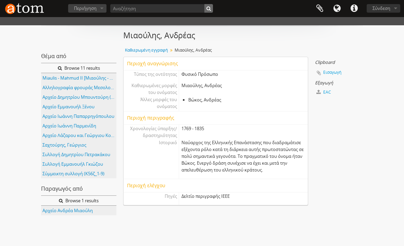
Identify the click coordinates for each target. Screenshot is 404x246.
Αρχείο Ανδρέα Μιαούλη (67, 210)
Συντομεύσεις (354, 8)
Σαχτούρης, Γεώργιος (64, 145)
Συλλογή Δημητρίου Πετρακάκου (76, 154)
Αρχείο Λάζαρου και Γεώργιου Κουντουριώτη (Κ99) (79, 135)
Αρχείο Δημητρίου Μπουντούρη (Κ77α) (79, 97)
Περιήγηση (85, 8)
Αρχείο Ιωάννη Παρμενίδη (69, 126)
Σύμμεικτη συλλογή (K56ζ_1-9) (73, 173)
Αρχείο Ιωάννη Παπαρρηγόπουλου (78, 116)
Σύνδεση (381, 8)
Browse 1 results (79, 200)
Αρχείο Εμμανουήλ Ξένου (68, 107)
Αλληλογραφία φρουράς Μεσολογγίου (79, 87)
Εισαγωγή (332, 72)
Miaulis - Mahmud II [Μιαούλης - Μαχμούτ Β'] (79, 78)
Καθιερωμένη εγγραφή (146, 50)
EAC (323, 92)
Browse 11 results (79, 68)
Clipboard (319, 8)
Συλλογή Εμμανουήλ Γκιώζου (72, 164)
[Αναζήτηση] (161, 8)
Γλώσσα (336, 8)
